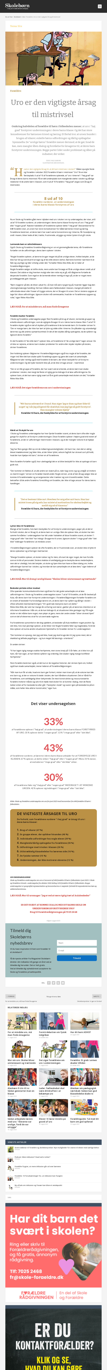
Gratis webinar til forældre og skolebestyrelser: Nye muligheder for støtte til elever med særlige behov (57, 1148)
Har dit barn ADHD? (80, 1032)
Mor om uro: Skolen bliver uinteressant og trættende (22, 1061)
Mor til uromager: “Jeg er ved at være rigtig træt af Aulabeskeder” (56, 895)
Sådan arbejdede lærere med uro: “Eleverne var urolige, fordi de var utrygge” (20, 1123)
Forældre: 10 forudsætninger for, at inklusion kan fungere (38, 1176)
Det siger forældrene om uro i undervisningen (46, 387)
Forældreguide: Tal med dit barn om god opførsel (84, 1120)
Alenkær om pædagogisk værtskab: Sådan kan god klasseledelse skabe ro (83, 1091)
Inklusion (17, 1149)
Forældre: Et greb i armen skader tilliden (83, 1061)
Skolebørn (17, 17)
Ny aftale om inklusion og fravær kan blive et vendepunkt (38, 1185)
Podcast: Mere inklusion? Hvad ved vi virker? (32, 1157)
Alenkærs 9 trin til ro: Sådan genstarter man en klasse (21, 1091)
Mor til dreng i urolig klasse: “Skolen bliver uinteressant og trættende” (59, 579)
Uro (23, 17)
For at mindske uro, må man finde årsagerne (45, 306)
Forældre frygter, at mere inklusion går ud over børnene (38, 1166)
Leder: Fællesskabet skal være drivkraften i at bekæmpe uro (51, 1091)
